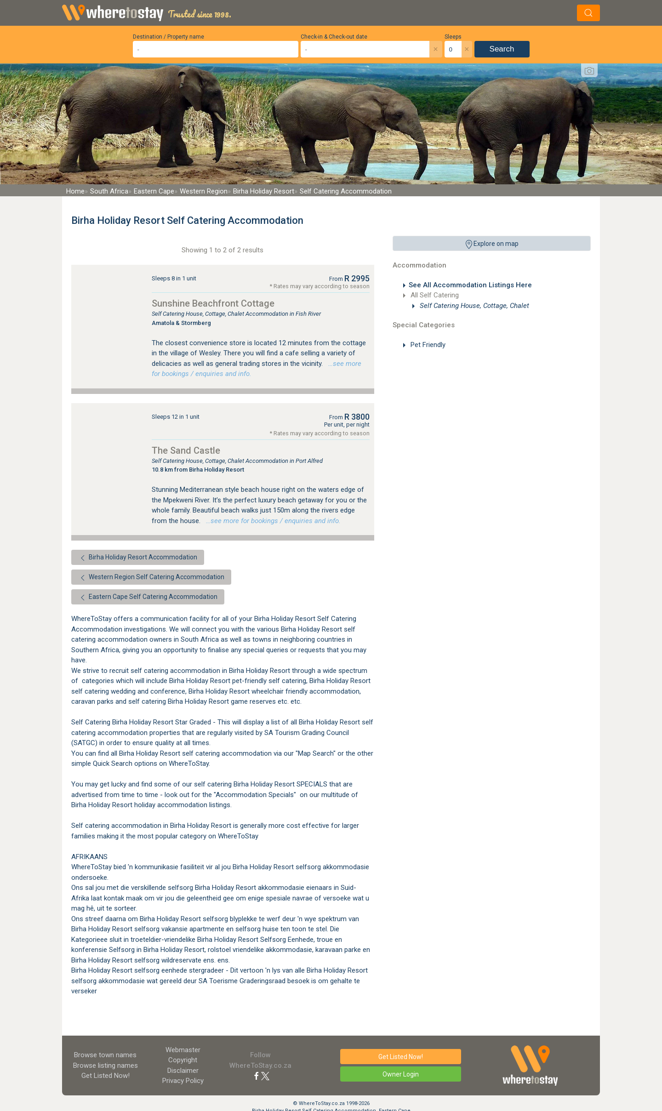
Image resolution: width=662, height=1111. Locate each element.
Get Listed (105, 1075)
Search (502, 49)
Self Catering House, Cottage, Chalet (473, 306)
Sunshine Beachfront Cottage (213, 303)
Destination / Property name (168, 37)
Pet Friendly (427, 345)
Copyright (182, 1060)
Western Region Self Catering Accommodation (151, 577)
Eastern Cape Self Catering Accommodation (147, 597)
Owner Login (400, 1074)
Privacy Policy (183, 1081)
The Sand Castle (186, 450)
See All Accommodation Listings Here (470, 285)
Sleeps (453, 37)
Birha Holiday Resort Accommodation (137, 558)
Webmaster (183, 1050)
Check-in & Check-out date (334, 37)
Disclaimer (183, 1070)
